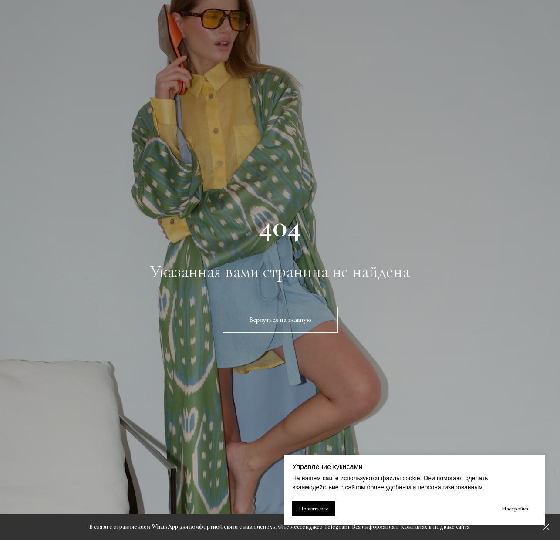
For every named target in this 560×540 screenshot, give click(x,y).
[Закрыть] (546, 527)
